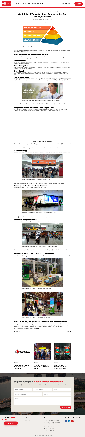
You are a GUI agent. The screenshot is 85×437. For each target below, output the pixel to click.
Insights (34, 3)
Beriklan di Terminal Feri (28, 427)
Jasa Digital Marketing (27, 429)
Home (28, 11)
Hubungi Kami (40, 3)
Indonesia (39, 19)
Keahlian (25, 3)
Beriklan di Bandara (27, 424)
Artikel (31, 11)
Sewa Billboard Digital (27, 420)
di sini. (37, 328)
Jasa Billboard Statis (27, 422)
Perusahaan (18, 3)
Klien (29, 3)
